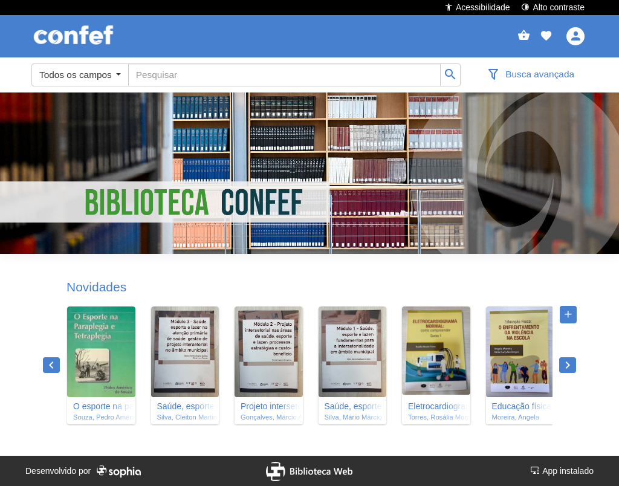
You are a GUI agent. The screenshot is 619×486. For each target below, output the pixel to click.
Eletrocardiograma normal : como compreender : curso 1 (436, 406)
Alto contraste (553, 6)
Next (568, 365)
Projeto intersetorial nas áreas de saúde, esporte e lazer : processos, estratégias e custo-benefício (269, 406)
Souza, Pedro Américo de (101, 417)
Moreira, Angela (515, 417)
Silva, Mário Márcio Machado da (353, 417)
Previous (51, 365)
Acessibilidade (477, 6)
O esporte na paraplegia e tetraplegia (101, 406)
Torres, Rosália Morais (436, 417)
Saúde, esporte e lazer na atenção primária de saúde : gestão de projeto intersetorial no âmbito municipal (185, 406)
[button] (546, 36)
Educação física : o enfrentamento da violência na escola (520, 406)
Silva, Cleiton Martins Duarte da (185, 417)
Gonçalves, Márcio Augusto (269, 417)
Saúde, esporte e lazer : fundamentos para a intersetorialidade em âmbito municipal (353, 406)
